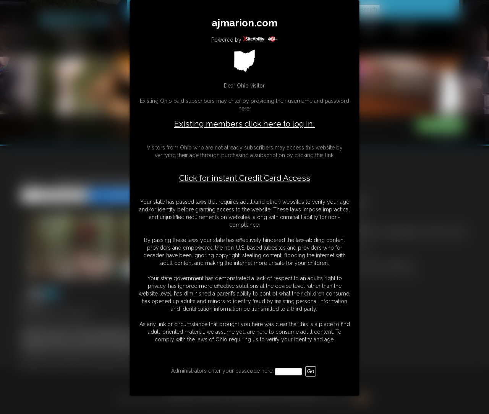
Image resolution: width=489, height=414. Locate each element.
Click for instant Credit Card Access (244, 178)
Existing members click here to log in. (244, 123)
